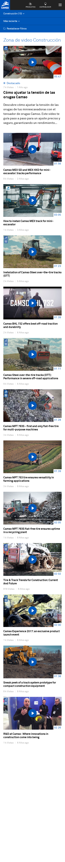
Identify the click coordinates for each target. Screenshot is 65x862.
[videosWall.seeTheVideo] (32, 62)
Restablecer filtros (14, 29)
